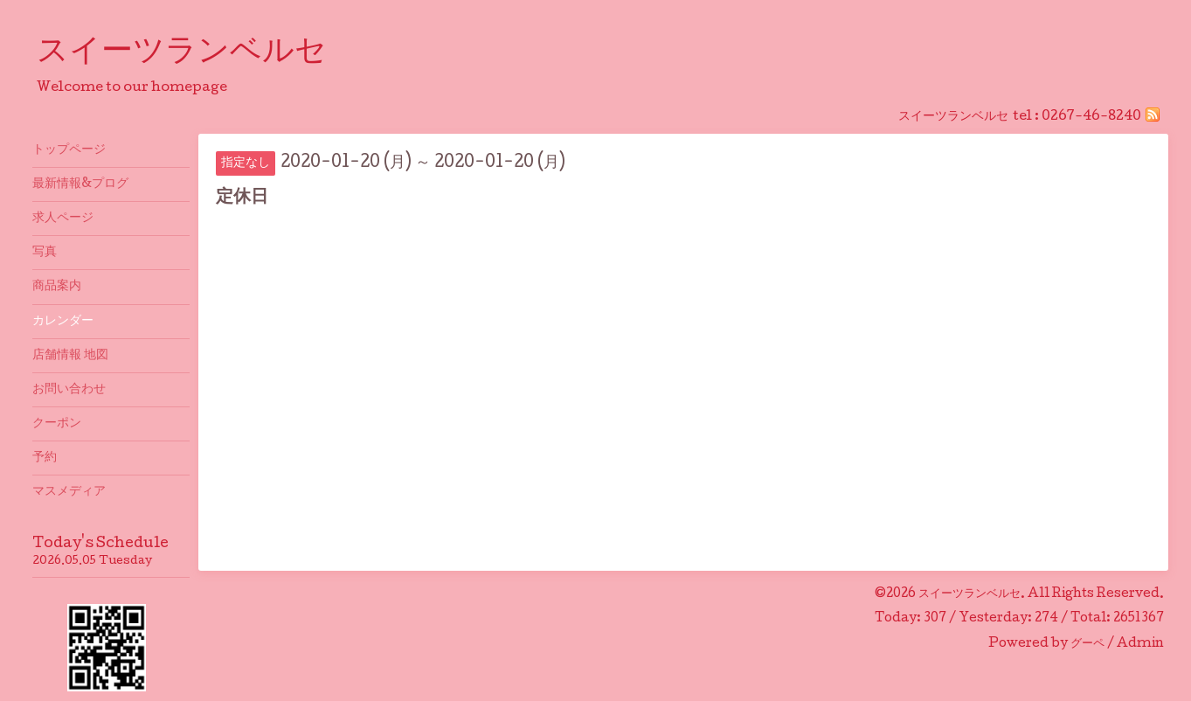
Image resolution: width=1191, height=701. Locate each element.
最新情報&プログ (80, 184)
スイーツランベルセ (197, 53)
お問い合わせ (69, 390)
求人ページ (62, 219)
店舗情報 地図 (70, 356)
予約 (44, 458)
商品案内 (56, 287)
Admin (1140, 644)
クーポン (56, 424)
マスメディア (69, 492)
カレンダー (62, 322)
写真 (44, 253)
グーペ (1087, 644)
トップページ (69, 150)
